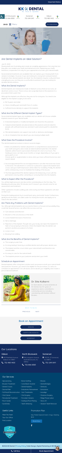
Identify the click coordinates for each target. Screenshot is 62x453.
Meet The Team (7, 415)
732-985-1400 (49, 18)
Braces (43, 381)
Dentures (44, 387)
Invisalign (44, 392)
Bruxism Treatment (8, 384)
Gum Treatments (27, 392)
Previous (26, 311)
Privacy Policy (21, 446)
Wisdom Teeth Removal (48, 404)
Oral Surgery (25, 395)
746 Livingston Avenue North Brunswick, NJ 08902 (30, 359)
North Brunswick (10, 16)
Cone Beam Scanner (28, 384)
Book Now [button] (36, 421)
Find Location (6, 420)
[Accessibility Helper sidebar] (2, 16)
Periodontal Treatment (10, 398)
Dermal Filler (6, 389)
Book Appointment (52, 24)
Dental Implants (26, 387)
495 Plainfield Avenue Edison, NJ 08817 (10, 358)
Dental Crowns (7, 387)
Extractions (44, 389)
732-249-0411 (29, 18)
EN (4, 24)
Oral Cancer (6, 395)
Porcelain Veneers (27, 398)
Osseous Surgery (46, 395)
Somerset (29, 16)
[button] (16, 432)
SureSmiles (6, 404)
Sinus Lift (44, 401)
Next (37, 311)
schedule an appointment (10, 269)
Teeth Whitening (26, 404)
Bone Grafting (26, 381)
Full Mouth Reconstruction (11, 392)
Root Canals (6, 401)
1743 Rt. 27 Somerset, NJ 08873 (51, 358)
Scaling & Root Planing (29, 401)
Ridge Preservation (47, 398)
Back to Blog (31, 308)
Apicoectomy (6, 381)
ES (7, 24)
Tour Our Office (7, 417)
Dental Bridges (46, 384)
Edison (49, 16)
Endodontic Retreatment (29, 389)
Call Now (15, 451)
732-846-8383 (9, 18)
